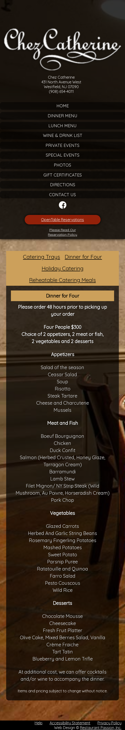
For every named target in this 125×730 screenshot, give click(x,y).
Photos (62, 165)
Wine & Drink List (62, 135)
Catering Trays (41, 256)
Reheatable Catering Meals (62, 280)
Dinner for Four (83, 256)
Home (62, 106)
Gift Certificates (62, 175)
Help (38, 723)
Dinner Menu (62, 115)
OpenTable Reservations (62, 219)
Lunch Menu (62, 125)
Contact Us (62, 194)
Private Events (62, 145)
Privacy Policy (109, 723)
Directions (62, 184)
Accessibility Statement (70, 723)
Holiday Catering (62, 268)
